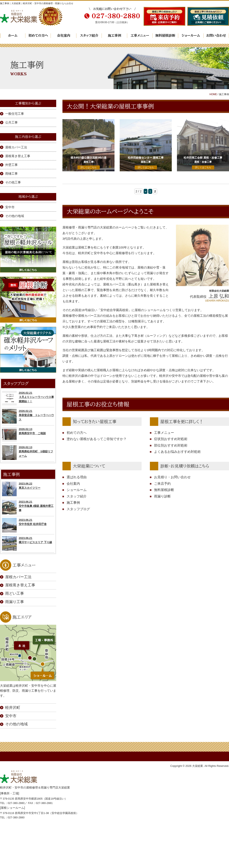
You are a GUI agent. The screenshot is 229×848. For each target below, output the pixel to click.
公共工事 (11, 122)
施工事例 (114, 35)
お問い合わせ (216, 35)
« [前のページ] (145, 191)
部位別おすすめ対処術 (170, 445)
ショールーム (191, 35)
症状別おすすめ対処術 (170, 439)
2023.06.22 (28, 489)
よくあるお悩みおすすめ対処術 (177, 451)
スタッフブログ (78, 509)
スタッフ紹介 (89, 35)
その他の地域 (14, 216)
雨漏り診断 (162, 496)
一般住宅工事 (14, 113)
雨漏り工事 (14, 602)
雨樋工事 (11, 173)
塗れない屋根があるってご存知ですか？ (97, 439)
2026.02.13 (28, 434)
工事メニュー (140, 35)
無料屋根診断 (165, 35)
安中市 (10, 207)
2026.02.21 (28, 398)
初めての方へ (38, 35)
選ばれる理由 (77, 477)
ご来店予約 (162, 483)
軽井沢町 (12, 707)
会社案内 (63, 35)
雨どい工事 (14, 593)
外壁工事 (11, 165)
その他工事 (13, 182)
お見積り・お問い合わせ (172, 477)
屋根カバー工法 (16, 147)
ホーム (12, 35)
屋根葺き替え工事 (17, 156)
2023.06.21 (28, 507)
